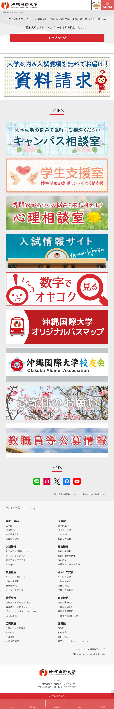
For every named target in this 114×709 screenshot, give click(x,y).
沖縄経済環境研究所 (68, 615)
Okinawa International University (89, 654)
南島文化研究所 (65, 602)
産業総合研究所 (65, 611)
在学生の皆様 (64, 576)
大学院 (62, 521)
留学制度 (11, 598)
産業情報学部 (12, 534)
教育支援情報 (64, 538)
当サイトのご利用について (95, 494)
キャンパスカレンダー (17, 576)
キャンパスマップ (14, 590)
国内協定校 (11, 615)
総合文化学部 (12, 538)
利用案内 (62, 632)
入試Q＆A (10, 564)
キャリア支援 (65, 572)
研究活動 (63, 598)
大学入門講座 (12, 641)
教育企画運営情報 (67, 555)
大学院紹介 (63, 525)
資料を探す (63, 636)
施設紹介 (62, 627)
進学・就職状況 (65, 590)
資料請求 (57, 707)
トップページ (57, 37)
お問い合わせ (34, 707)
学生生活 (11, 572)
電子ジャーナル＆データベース (73, 641)
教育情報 (63, 546)
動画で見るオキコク (16, 559)
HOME (102, 707)
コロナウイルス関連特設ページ (89, 649)
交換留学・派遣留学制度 (18, 602)
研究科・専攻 (64, 529)
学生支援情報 (12, 581)
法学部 (9, 525)
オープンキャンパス (15, 555)
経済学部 (10, 529)
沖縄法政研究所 (65, 606)
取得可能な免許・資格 (69, 564)
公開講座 (11, 623)
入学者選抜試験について (18, 551)
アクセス (11, 707)
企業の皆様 (63, 585)
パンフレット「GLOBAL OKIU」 (21, 611)
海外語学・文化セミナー (18, 606)
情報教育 (62, 559)
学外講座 (10, 636)
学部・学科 (12, 521)
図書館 (62, 623)
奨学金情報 (11, 585)
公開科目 (10, 632)
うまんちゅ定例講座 (16, 627)
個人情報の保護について (66, 494)
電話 (79, 707)
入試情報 (62, 534)
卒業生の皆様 (64, 581)
